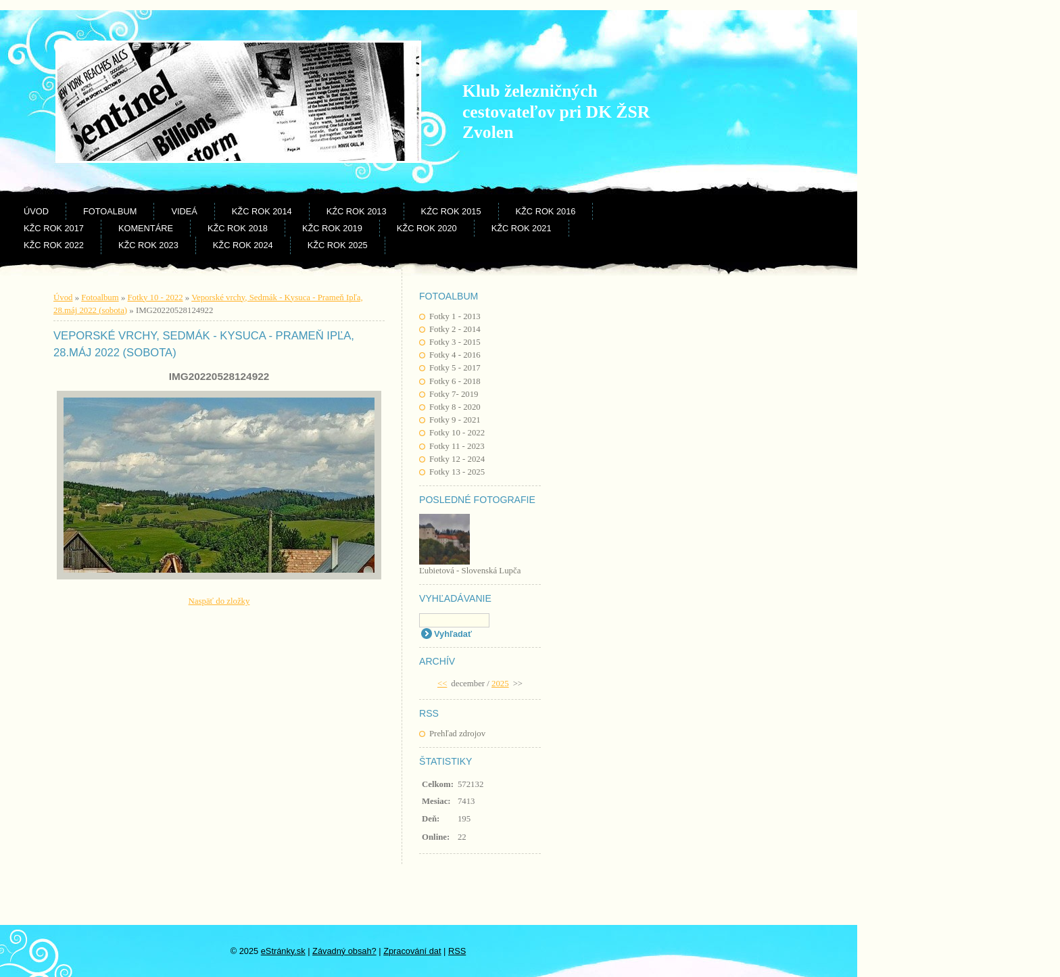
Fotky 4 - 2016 (455, 355)
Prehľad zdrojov (457, 733)
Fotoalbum (110, 211)
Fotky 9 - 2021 (455, 420)
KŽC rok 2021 (521, 228)
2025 (500, 683)
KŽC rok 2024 (243, 245)
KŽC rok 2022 (54, 245)
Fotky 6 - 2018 (455, 381)
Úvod (36, 211)
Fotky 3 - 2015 (455, 342)
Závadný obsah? (344, 951)
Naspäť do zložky (219, 601)
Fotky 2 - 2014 (455, 329)
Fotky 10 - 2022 (457, 432)
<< (442, 683)
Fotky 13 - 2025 (457, 472)
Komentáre (145, 228)
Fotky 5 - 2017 (455, 368)
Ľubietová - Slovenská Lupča (470, 570)
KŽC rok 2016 (546, 211)
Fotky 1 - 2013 (455, 316)
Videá (184, 211)
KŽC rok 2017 (54, 228)
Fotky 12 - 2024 (457, 459)
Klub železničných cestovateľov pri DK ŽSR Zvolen (556, 111)
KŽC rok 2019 (332, 228)
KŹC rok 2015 (451, 211)
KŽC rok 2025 (338, 245)
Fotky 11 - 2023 (457, 446)
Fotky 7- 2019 (454, 394)
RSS (457, 951)
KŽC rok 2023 (148, 245)
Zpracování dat (412, 951)
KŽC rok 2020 (427, 228)
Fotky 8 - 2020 (455, 407)
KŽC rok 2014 (262, 211)
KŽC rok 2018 (238, 228)
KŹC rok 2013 (357, 211)
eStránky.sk (283, 951)
